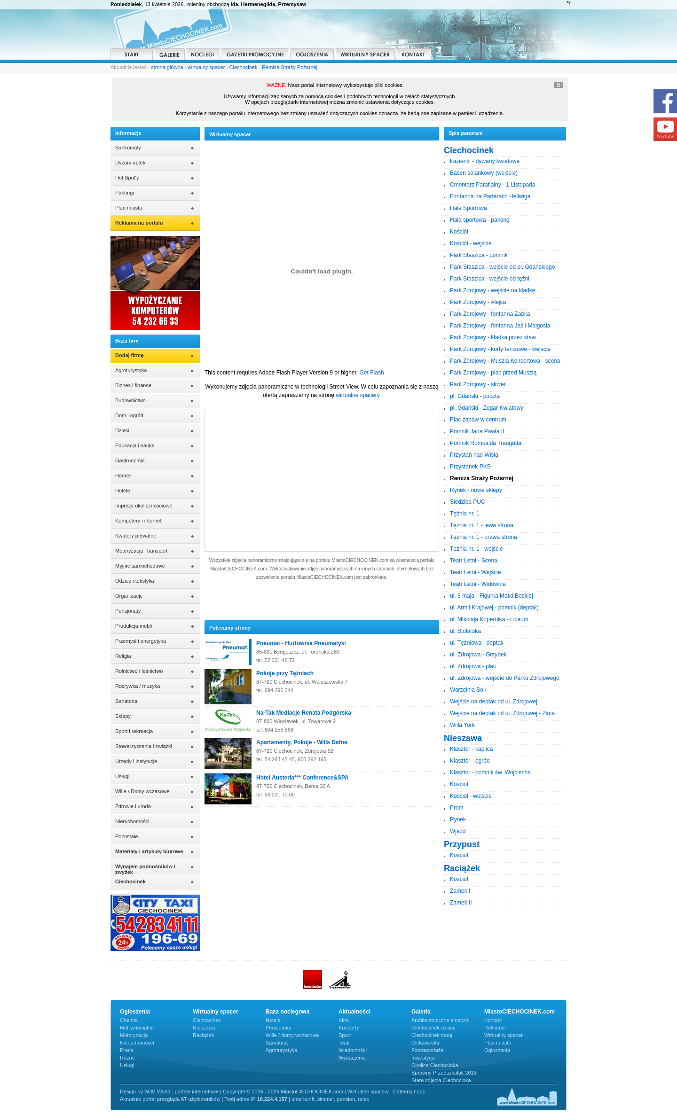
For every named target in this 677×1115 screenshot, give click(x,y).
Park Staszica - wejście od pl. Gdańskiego (502, 267)
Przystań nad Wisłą (474, 455)
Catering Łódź (409, 1091)
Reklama (494, 1027)
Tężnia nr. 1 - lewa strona (481, 525)
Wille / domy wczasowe (292, 1035)
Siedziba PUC (467, 502)
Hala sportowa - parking (480, 220)
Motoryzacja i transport (141, 551)
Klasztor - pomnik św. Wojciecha (490, 772)
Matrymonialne (137, 1027)
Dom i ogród (129, 415)
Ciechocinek (207, 1020)
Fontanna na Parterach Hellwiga (490, 196)
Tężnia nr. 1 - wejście (476, 549)
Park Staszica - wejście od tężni (489, 278)
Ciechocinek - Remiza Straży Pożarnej (273, 67)
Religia (123, 656)
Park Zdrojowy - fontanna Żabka (490, 314)
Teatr (344, 1042)
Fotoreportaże (427, 1050)
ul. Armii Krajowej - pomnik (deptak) (494, 607)
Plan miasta (128, 208)
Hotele (122, 490)
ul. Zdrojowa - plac (473, 666)
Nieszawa (204, 1027)
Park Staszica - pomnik (479, 255)
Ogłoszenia (497, 1050)
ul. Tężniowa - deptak (477, 642)
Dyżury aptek (130, 162)
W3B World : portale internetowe (181, 1091)
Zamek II (461, 902)
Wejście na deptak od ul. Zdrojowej (493, 701)
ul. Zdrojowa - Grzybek (478, 654)
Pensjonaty (128, 611)
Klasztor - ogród (470, 760)
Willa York (462, 725)
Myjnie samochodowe (140, 566)
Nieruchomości (132, 821)
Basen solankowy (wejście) (484, 173)
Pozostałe (126, 836)
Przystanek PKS (470, 466)
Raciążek (203, 1035)
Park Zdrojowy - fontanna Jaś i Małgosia (500, 325)
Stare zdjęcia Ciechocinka (441, 1080)
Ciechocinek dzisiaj (433, 1027)
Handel (123, 475)
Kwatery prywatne (135, 535)
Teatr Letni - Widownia (478, 584)
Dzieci (122, 430)
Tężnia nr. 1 (465, 513)
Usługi (122, 776)
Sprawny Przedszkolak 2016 (444, 1073)
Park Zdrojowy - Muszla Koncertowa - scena (505, 361)
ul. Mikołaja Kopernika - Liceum (489, 619)
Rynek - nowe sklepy (476, 490)
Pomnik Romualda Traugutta (485, 443)
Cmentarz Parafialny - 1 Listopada (492, 184)
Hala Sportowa (468, 208)
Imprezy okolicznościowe (144, 505)
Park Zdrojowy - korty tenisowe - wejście (500, 349)
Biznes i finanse (133, 385)
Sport (344, 1035)
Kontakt (493, 1020)
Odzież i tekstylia (134, 581)
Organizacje (129, 596)
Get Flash (372, 372)
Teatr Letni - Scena (473, 560)
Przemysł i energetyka (140, 641)
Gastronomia (130, 460)
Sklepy (123, 716)
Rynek (458, 819)
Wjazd (457, 831)
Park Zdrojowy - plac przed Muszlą (493, 372)
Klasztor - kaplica (471, 749)
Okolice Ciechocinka (434, 1065)
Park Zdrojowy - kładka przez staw (493, 337)
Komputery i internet (138, 520)
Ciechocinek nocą (431, 1035)
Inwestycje (423, 1057)
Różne (127, 1057)
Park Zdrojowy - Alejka (478, 302)
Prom (457, 807)
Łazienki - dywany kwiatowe (485, 161)
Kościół (459, 231)
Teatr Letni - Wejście (475, 572)
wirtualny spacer (206, 67)
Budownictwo (130, 400)
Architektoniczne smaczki (440, 1020)
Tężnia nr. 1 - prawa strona (483, 537)
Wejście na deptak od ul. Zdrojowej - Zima (502, 713)
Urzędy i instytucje (136, 761)
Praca (127, 1050)
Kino (343, 1020)
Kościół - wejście (471, 243)
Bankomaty (128, 147)
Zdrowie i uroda (133, 806)
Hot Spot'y (127, 177)
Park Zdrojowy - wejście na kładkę (492, 290)
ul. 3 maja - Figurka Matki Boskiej (491, 596)
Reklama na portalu (139, 223)
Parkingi (124, 192)
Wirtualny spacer (503, 1035)
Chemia (129, 1020)
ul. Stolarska (465, 631)
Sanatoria (126, 701)
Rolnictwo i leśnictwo (139, 671)
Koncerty (348, 1027)
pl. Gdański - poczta (475, 396)
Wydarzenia (352, 1057)
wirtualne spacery (357, 395)
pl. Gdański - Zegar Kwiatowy (486, 408)
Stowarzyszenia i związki (143, 746)
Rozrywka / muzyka (137, 686)
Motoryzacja (134, 1035)
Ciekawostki (425, 1042)
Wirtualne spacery (368, 1091)
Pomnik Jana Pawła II (477, 431)
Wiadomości (352, 1050)
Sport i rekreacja (134, 731)
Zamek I (460, 891)
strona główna (167, 67)
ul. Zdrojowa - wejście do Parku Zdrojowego (504, 678)
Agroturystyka (131, 370)
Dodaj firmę (129, 355)
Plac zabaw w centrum (478, 419)
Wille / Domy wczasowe (142, 791)
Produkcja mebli (133, 626)
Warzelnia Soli (468, 689)
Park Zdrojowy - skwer (478, 384)
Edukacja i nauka (135, 445)
